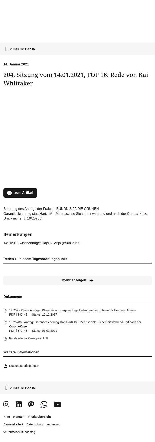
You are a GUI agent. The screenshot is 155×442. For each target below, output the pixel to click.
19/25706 (31, 218)
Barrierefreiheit (13, 424)
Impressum (53, 424)
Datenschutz (34, 424)
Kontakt (18, 416)
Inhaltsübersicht (39, 416)
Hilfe (6, 416)
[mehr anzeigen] (77, 280)
